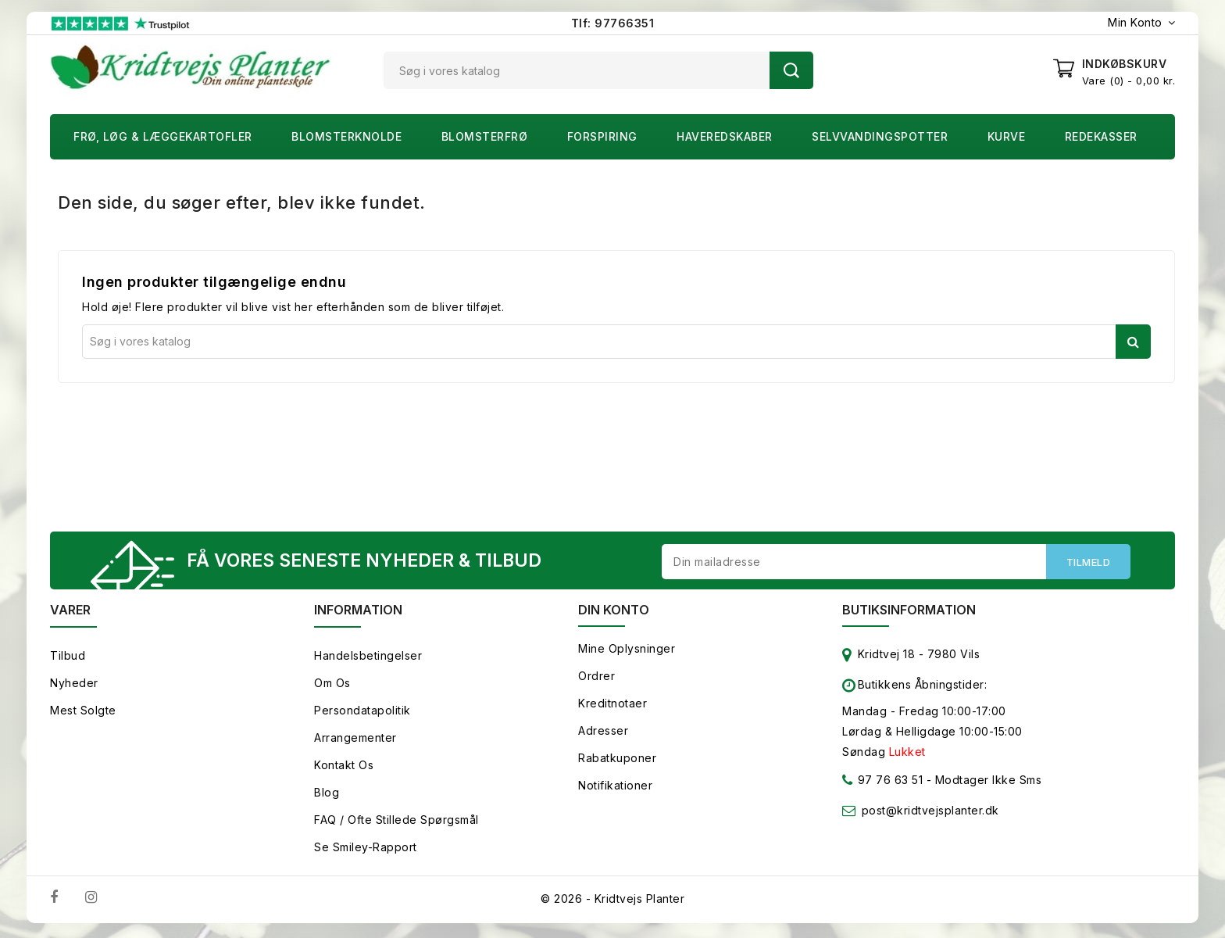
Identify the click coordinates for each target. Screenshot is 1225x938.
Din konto (613, 613)
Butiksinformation (909, 613)
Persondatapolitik (362, 713)
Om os (332, 686)
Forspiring (602, 136)
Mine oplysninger (626, 651)
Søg (791, 70)
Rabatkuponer (617, 761)
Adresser (603, 733)
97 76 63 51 (882, 786)
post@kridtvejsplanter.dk (930, 813)
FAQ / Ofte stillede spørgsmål (396, 822)
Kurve (1007, 136)
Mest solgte (83, 713)
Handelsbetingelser (368, 658)
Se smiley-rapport (365, 850)
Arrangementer (355, 740)
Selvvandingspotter (880, 136)
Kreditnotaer (612, 706)
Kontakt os (343, 768)
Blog (326, 795)
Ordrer (596, 679)
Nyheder (74, 686)
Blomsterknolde (346, 136)
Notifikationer (615, 788)
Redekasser (1101, 136)
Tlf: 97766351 (613, 23)
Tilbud (67, 658)
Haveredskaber (725, 136)
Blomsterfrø (484, 136)
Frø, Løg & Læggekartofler (162, 136)
